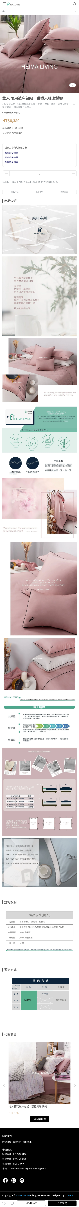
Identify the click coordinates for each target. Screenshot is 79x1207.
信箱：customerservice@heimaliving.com (24, 1168)
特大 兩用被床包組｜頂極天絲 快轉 (28, 1106)
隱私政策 (27, 1141)
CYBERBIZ (70, 1195)
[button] (75, 1085)
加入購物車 (31, 1203)
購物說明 (6, 1141)
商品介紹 (14, 191)
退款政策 (17, 1141)
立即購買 (62, 1203)
